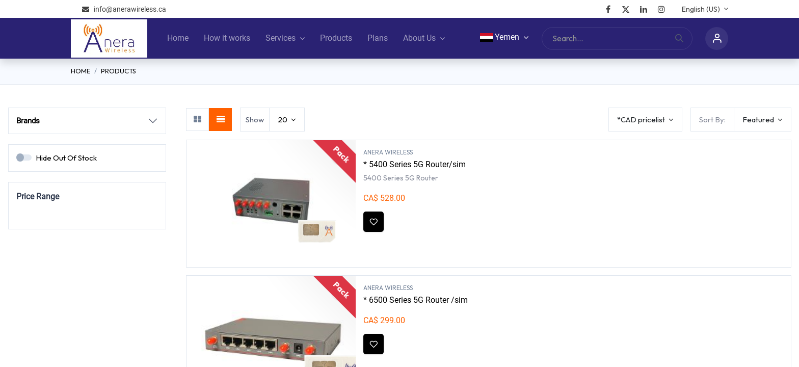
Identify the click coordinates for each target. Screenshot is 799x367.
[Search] (684, 38)
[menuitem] (177, 38)
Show (255, 119)
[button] (762, 120)
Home (80, 71)
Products (118, 71)
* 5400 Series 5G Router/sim (414, 164)
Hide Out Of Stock (66, 158)
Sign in (716, 38)
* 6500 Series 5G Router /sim (415, 300)
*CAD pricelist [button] (642, 119)
